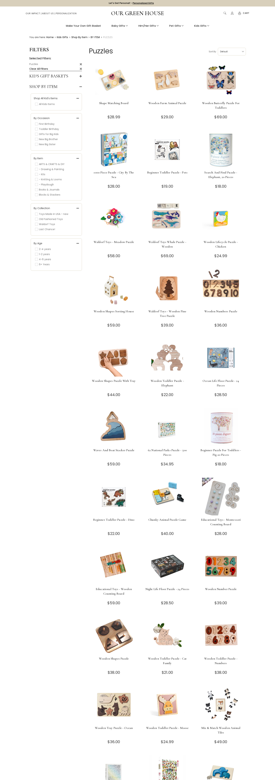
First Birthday (45, 124)
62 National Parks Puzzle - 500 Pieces (167, 452)
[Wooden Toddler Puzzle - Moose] (167, 705)
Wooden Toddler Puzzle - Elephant (167, 383)
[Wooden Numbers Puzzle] (221, 288)
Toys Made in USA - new (51, 214)
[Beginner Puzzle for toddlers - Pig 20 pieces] (221, 427)
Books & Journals (47, 189)
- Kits (40, 174)
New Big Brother (46, 139)
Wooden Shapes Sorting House (114, 311)
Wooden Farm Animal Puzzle (167, 103)
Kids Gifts (201, 26)
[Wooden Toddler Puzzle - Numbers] (221, 635)
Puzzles (33, 64)
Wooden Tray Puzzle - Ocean (114, 728)
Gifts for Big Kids (47, 134)
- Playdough (44, 184)
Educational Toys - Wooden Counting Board (114, 591)
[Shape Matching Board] (114, 80)
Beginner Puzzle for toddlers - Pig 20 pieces (220, 452)
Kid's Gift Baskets (48, 76)
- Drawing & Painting (49, 169)
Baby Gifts (120, 26)
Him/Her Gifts (148, 26)
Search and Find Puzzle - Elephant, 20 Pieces (220, 174)
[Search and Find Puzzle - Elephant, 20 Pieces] (221, 149)
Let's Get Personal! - (131, 3)
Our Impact (33, 14)
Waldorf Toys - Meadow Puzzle (114, 242)
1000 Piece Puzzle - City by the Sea (114, 174)
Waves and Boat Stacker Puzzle (114, 450)
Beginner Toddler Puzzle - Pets (167, 172)
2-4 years (43, 249)
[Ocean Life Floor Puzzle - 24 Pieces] (221, 358)
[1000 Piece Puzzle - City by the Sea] (114, 149)
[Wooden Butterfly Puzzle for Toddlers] (221, 80)
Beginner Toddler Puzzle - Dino (113, 520)
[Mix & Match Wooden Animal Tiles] (221, 705)
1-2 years (42, 254)
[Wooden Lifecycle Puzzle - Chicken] (221, 219)
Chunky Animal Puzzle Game (167, 520)
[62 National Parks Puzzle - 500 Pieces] (167, 427)
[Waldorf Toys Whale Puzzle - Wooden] (167, 219)
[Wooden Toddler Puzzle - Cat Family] (167, 635)
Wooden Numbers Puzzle (220, 311)
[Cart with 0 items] (246, 14)
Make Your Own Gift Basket (83, 26)
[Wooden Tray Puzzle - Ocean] (114, 705)
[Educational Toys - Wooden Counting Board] (114, 566)
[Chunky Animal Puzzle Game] (167, 496)
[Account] (232, 14)
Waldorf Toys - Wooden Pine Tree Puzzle (167, 313)
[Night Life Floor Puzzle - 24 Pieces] (167, 566)
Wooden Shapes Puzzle (114, 658)
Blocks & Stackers (47, 194)
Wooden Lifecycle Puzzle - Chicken (221, 244)
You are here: (37, 37)
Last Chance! (45, 229)
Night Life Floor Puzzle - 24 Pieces (167, 589)
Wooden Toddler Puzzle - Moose (167, 728)
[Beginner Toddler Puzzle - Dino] (114, 496)
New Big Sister (45, 144)
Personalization (66, 14)
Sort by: (212, 51)
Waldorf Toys (45, 224)
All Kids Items (45, 104)
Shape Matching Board (114, 103)
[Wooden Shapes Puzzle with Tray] (114, 358)
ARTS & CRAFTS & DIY (50, 164)
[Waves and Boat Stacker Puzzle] (114, 427)
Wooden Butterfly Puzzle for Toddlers (221, 105)
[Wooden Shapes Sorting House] (114, 288)
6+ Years (42, 264)
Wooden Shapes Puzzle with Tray (114, 381)
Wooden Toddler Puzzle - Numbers (220, 661)
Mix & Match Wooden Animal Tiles (220, 730)
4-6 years (43, 259)
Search (225, 14)
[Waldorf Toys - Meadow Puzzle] (114, 219)
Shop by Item (43, 86)
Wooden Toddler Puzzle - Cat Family (167, 661)
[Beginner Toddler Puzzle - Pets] (167, 149)
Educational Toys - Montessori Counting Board (221, 522)
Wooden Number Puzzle (221, 589)
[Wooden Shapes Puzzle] (114, 635)
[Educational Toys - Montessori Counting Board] (221, 496)
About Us (48, 14)
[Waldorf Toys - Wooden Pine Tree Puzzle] (167, 288)
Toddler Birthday (47, 129)
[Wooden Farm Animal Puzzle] (167, 80)
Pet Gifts (176, 26)
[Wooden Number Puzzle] (221, 566)
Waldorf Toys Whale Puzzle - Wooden (167, 244)
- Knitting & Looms (48, 179)
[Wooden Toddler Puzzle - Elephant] (167, 358)
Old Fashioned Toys (49, 219)
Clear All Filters (38, 69)
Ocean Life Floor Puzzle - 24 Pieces (221, 383)
